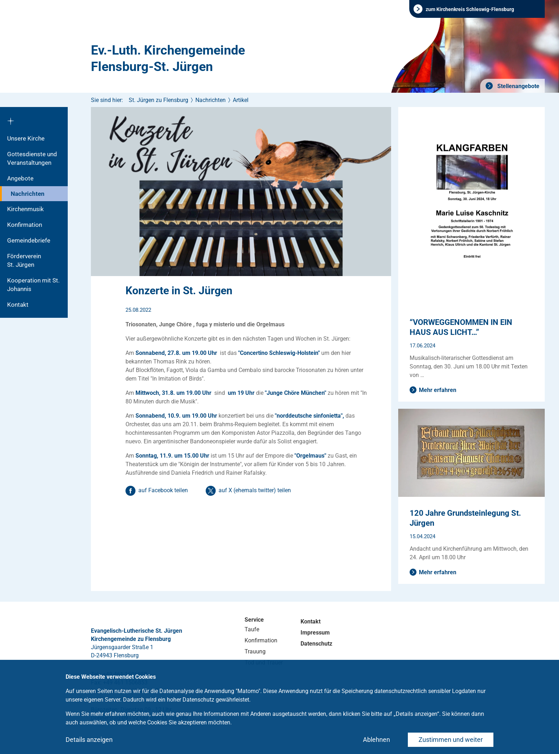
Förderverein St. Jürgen (31, 260)
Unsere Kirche (26, 138)
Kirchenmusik (25, 209)
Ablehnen (376, 739)
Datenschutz (316, 643)
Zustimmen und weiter (451, 739)
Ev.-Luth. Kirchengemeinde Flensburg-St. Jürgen (168, 58)
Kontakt (18, 304)
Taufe (252, 629)
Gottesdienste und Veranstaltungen (32, 158)
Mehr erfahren (437, 390)
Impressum (315, 632)
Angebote (20, 178)
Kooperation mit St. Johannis (33, 284)
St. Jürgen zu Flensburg (158, 100)
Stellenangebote (517, 86)
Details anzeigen (89, 739)
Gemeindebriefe (28, 240)
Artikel (240, 100)
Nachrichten (28, 193)
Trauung (255, 651)
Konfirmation (24, 224)
